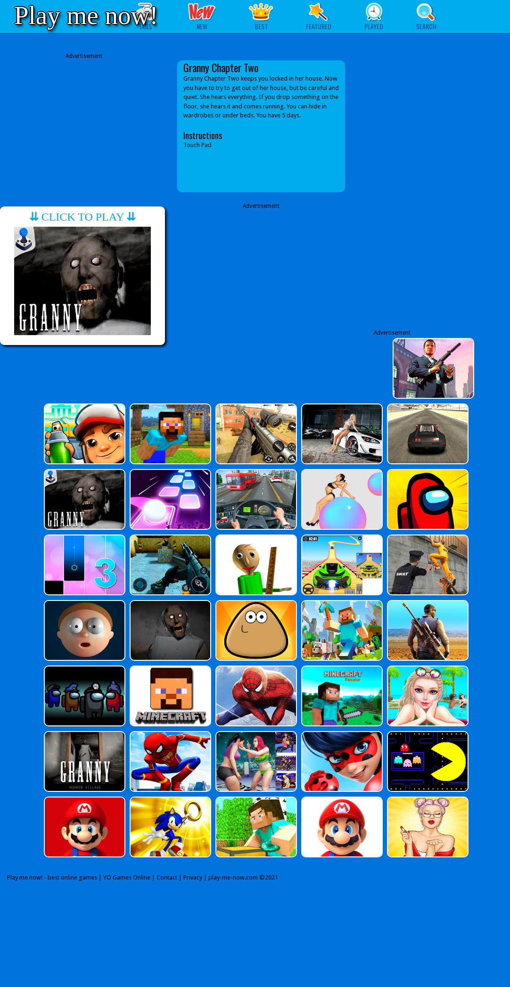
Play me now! (86, 15)
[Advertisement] (84, 126)
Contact (166, 877)
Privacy (192, 877)
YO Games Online (126, 877)
